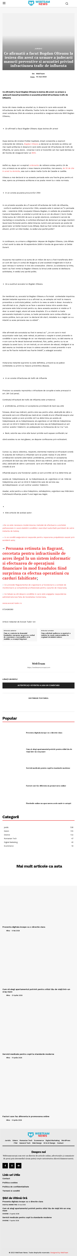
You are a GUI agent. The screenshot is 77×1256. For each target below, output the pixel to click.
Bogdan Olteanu (31, 144)
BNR (34, 153)
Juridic (38, 48)
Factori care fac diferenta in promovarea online (46, 786)
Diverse (5, 1214)
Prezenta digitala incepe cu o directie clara (44, 732)
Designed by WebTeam (59, 1253)
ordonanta (34, 165)
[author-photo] (4, 930)
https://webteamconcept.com (38, 667)
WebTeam (40, 74)
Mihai (8, 931)
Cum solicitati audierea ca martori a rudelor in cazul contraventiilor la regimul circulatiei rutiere (55, 635)
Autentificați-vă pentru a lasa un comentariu (39, 685)
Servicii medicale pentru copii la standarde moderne (48, 768)
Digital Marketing (9, 1205)
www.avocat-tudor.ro (12, 603)
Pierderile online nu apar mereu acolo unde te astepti (48, 803)
